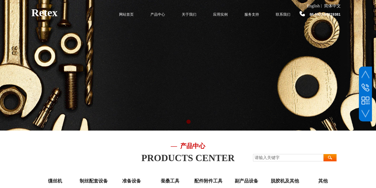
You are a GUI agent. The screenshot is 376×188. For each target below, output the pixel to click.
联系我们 (283, 14)
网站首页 (126, 14)
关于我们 (189, 14)
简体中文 (332, 6)
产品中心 (157, 14)
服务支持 (251, 14)
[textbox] (288, 157)
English (313, 6)
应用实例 (220, 14)
